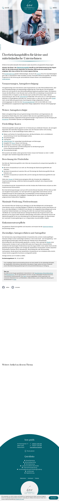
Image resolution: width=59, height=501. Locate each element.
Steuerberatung (39, 273)
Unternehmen (6, 79)
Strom (13, 143)
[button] (5, 7)
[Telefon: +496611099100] (37, 444)
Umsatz (10, 179)
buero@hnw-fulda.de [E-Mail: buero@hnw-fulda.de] (36, 447)
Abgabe (48, 242)
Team (24, 276)
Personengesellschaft (29, 102)
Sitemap (37, 478)
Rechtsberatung (10, 274)
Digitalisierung (30, 473)
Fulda (14, 279)
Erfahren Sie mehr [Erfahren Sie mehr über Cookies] (20, 499)
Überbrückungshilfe (23, 67)
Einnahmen (5, 119)
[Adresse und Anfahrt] (29, 451)
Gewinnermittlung (48, 226)
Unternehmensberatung (30, 467)
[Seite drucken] (16, 287)
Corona (39, 74)
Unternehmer (23, 96)
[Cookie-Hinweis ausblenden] (53, 498)
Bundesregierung (9, 74)
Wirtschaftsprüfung (48, 273)
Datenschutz (23, 478)
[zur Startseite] (29, 490)
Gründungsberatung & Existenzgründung (30, 469)
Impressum (30, 478)
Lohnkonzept (30, 471)
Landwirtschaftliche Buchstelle (30, 466)
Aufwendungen (8, 141)
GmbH (54, 98)
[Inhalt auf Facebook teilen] (6, 287)
